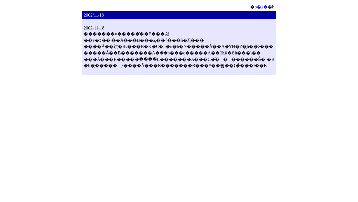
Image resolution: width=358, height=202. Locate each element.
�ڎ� (262, 6)
